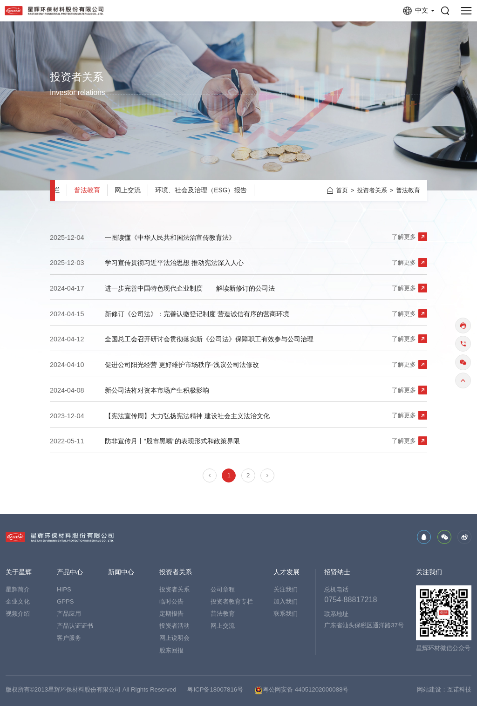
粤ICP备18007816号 (215, 689)
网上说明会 (174, 637)
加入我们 (285, 601)
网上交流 (128, 190)
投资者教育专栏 (232, 601)
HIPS (64, 589)
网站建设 (429, 689)
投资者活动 (174, 625)
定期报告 (171, 613)
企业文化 (18, 601)
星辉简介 (18, 589)
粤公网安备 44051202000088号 (301, 690)
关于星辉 (19, 572)
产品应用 (69, 613)
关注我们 (285, 589)
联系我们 (285, 613)
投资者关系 (372, 190)
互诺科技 (459, 689)
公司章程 (223, 589)
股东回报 (171, 650)
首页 (342, 190)
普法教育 (87, 190)
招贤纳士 (337, 572)
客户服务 (69, 637)
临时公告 (171, 601)
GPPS (65, 601)
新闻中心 (121, 572)
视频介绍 (18, 613)
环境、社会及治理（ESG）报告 (201, 190)
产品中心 (70, 572)
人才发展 (286, 572)
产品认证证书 (75, 625)
